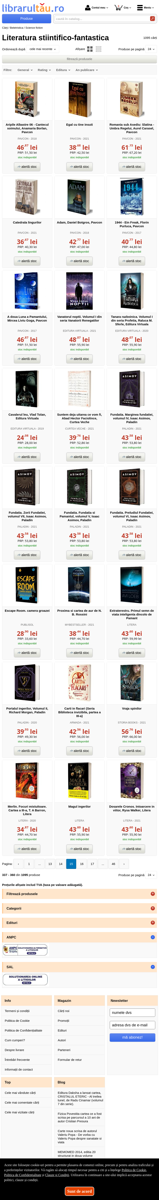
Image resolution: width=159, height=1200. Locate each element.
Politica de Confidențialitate (23, 1030)
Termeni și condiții (17, 1011)
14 (61, 864)
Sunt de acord (79, 1191)
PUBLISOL (27, 624)
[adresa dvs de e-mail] (132, 1025)
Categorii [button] (14, 908)
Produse (26, 18)
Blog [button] (61, 1082)
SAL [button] (10, 967)
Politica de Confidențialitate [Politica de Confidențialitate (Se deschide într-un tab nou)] (22, 1175)
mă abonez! (132, 1037)
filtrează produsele (79, 59)
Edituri (62, 1030)
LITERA (131, 624)
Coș (121, 7)
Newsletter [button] (119, 1000)
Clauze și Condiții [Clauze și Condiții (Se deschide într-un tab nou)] (57, 1175)
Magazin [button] (64, 1000)
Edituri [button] (12, 923)
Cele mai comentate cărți (22, 1102)
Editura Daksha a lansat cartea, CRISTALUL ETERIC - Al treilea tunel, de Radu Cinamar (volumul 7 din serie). (80, 1098)
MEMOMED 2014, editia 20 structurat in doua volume (77, 1153)
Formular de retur (70, 1059)
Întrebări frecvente (17, 1059)
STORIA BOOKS (127, 722)
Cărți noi (63, 1011)
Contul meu (95, 7)
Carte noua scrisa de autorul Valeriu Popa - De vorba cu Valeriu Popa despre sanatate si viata (80, 1136)
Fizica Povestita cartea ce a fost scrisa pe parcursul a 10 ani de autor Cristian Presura (80, 1117)
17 (92, 864)
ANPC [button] (11, 937)
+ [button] (153, 894)
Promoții (63, 1020)
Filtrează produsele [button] (22, 894)
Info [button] (8, 1000)
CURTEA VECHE (75, 428)
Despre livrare (14, 1050)
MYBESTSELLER (75, 624)
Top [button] (8, 1082)
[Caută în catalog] (152, 18)
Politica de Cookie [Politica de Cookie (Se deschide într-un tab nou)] (134, 1170)
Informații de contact (19, 1069)
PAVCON (23, 138)
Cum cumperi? (15, 1040)
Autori (62, 1040)
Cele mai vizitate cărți (19, 1112)
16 (82, 864)
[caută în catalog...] (100, 18)
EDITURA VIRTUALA (75, 330)
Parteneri (64, 1050)
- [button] (153, 937)
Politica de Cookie (17, 1020)
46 (113, 864)
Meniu (144, 7)
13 (50, 864)
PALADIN (127, 428)
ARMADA (75, 722)
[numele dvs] (132, 1012)
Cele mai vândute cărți (20, 1092)
